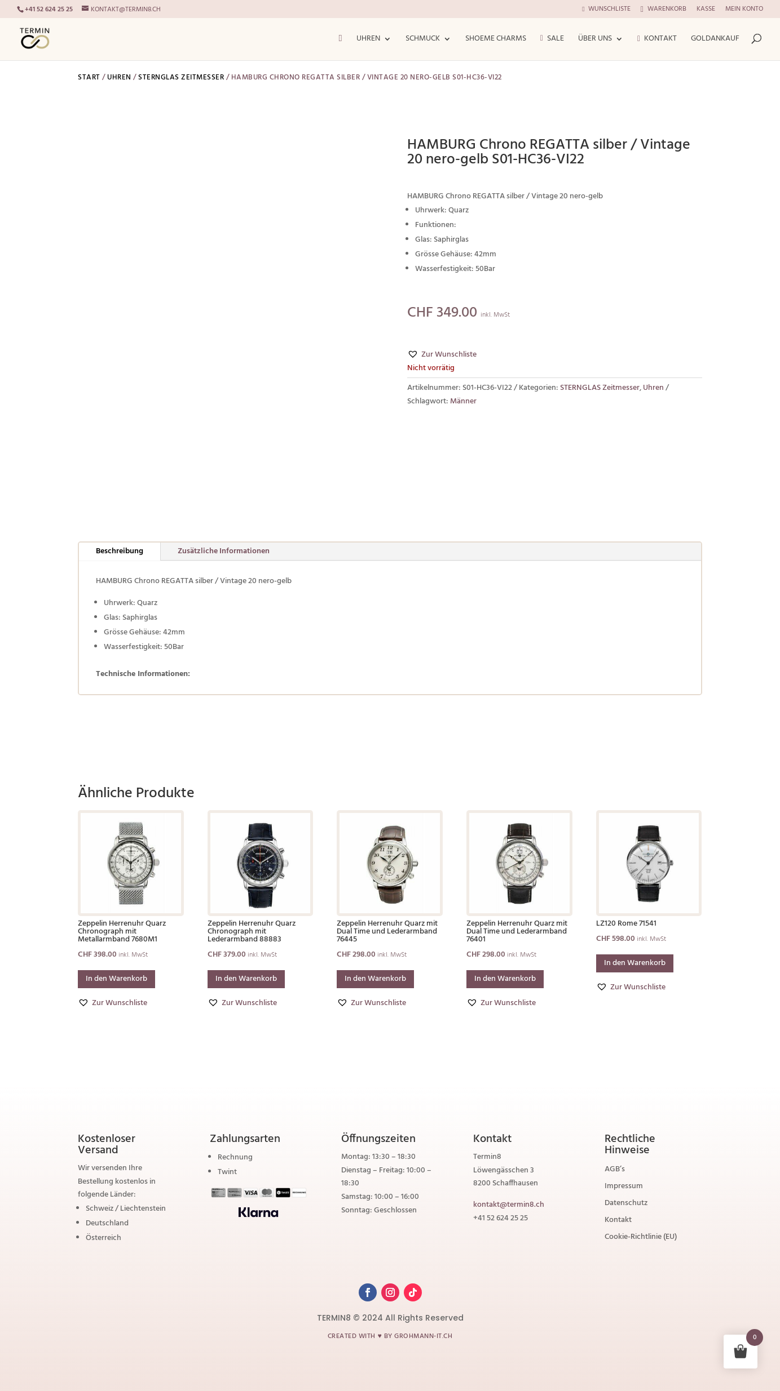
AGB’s (615, 1171)
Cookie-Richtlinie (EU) (641, 1238)
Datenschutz (626, 1204)
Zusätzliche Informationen (224, 551)
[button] (442, 355)
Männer (463, 401)
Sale (552, 39)
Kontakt (657, 40)
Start (89, 77)
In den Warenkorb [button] (116, 978)
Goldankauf (715, 40)
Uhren (368, 40)
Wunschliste (606, 10)
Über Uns (595, 40)
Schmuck (423, 40)
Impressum (624, 1188)
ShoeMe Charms (495, 40)
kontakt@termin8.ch (508, 1204)
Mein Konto (744, 10)
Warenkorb (663, 10)
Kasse (706, 10)
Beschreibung (119, 551)
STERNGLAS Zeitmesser (181, 77)
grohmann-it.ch (423, 1336)
